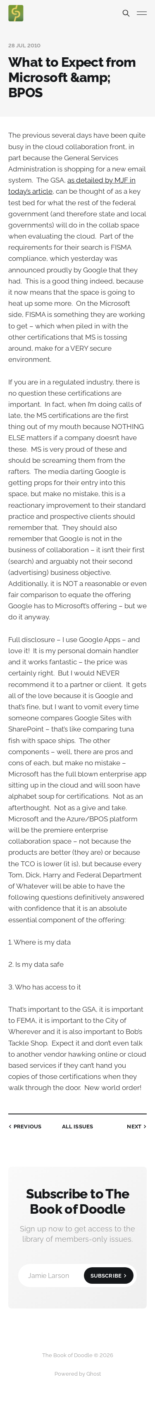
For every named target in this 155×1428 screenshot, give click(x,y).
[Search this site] (126, 13)
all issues (77, 1126)
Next (137, 1126)
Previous (24, 1126)
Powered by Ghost (78, 1374)
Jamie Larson (81, 1275)
